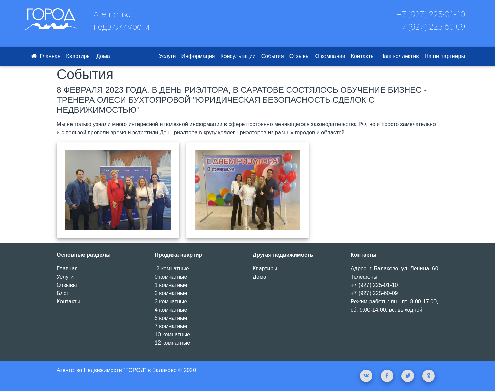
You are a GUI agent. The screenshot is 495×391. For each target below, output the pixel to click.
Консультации (238, 56)
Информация (198, 56)
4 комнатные (171, 310)
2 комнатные (171, 293)
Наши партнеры (445, 56)
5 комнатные (171, 318)
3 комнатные (171, 301)
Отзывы (299, 56)
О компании (330, 56)
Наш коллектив (399, 56)
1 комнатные (171, 285)
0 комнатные (171, 277)
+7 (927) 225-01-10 (431, 14)
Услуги (167, 56)
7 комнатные (171, 326)
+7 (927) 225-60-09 (431, 27)
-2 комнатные (172, 268)
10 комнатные (172, 334)
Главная (45, 56)
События (272, 56)
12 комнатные (172, 343)
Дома (103, 56)
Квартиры (78, 56)
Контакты (363, 56)
